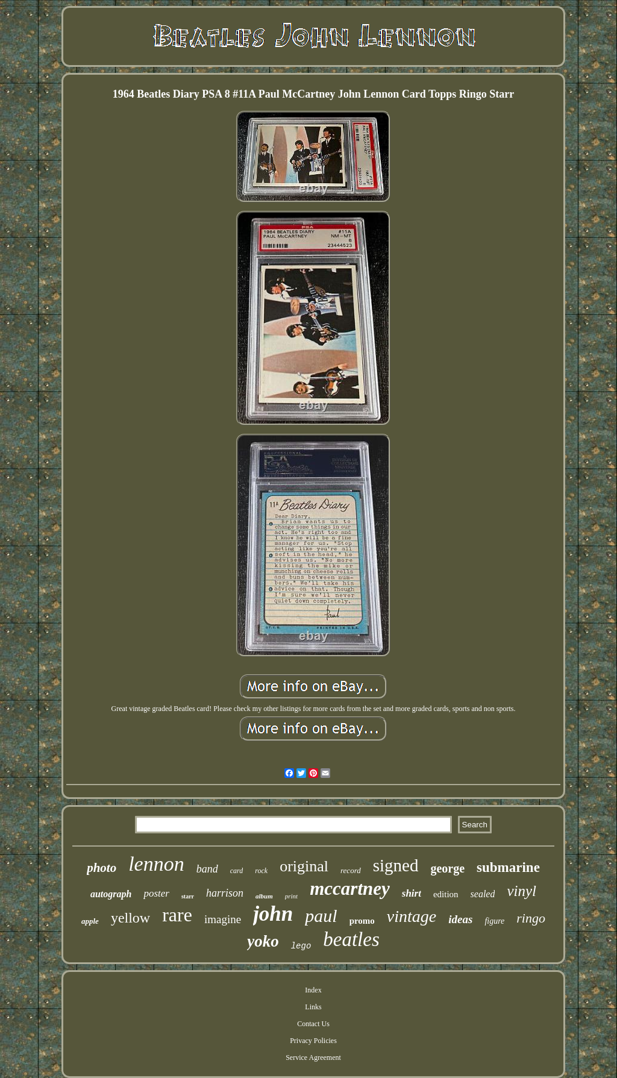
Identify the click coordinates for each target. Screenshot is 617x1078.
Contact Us (313, 1024)
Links (313, 1007)
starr (187, 896)
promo (362, 921)
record (350, 870)
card (236, 870)
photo (101, 867)
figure (494, 921)
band (207, 869)
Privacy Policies (313, 1040)
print (291, 896)
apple (90, 921)
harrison (224, 893)
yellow (130, 918)
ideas (460, 919)
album (264, 896)
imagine (222, 919)
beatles (351, 939)
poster (156, 893)
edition (446, 894)
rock (261, 870)
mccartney (350, 888)
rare (177, 915)
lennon (156, 864)
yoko (262, 941)
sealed (483, 894)
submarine (508, 867)
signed (396, 865)
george (447, 868)
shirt (411, 893)
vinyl (521, 891)
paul (321, 916)
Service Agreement (313, 1057)
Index (313, 990)
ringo (530, 918)
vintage (411, 916)
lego (301, 946)
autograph (110, 894)
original (304, 866)
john (273, 914)
